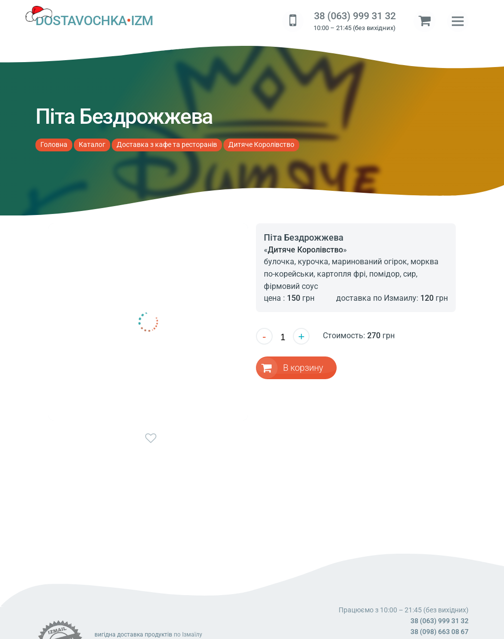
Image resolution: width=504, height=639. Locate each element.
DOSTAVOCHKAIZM (94, 21)
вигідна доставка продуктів (133, 634)
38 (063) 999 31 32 (355, 16)
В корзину (303, 367)
